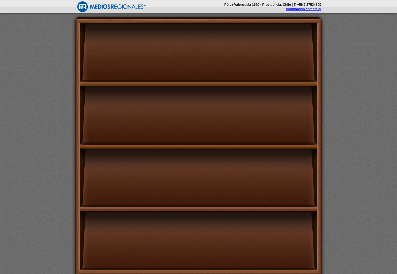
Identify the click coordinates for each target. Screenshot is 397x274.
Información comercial (303, 9)
